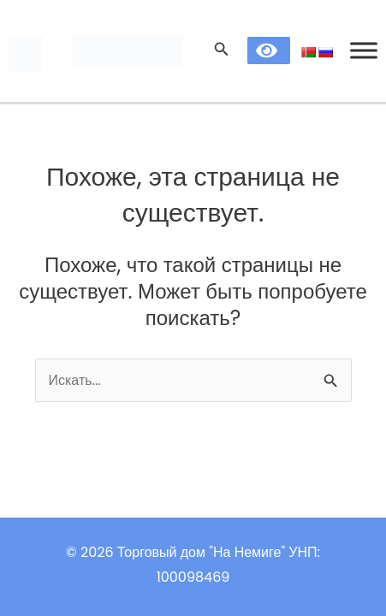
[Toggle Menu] (363, 51)
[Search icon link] (221, 51)
